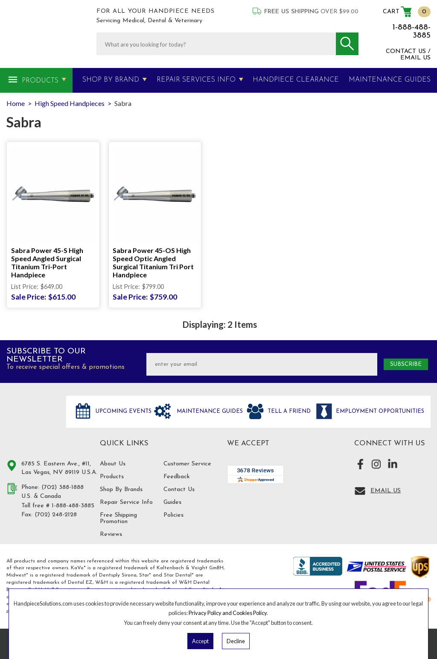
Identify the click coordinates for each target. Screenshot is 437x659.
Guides (172, 502)
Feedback (176, 477)
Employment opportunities (379, 411)
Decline (236, 641)
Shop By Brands (121, 489)
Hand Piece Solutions (31, 420)
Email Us (385, 491)
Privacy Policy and (211, 612)
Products (40, 80)
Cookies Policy (250, 612)
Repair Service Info (126, 502)
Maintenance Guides (209, 411)
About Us (112, 464)
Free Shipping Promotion (118, 518)
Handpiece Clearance (296, 79)
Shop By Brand (110, 79)
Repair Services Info (196, 79)
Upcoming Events (122, 411)
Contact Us (179, 489)
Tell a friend (288, 411)
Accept (200, 641)
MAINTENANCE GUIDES (390, 79)
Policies (173, 515)
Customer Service (187, 464)
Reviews (111, 534)
